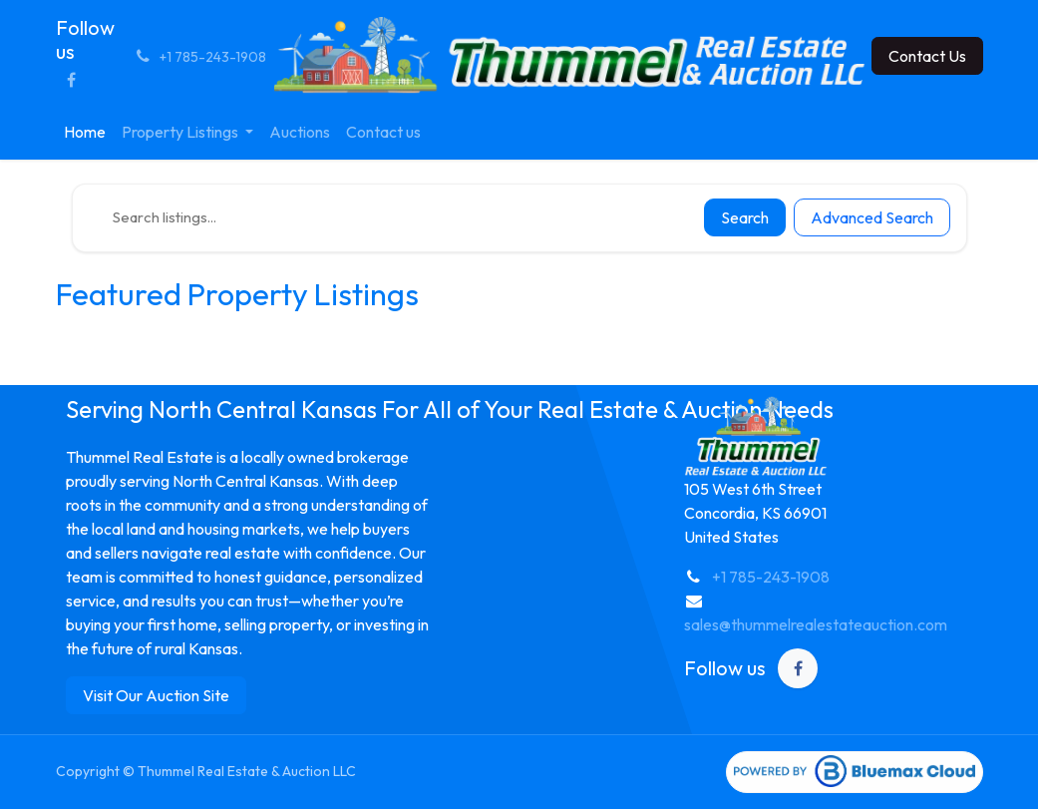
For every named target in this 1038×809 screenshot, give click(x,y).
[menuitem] (85, 132)
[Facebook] (72, 80)
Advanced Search (872, 217)
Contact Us (927, 56)
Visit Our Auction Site (156, 695)
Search (745, 217)
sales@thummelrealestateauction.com (815, 624)
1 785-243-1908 (775, 577)
